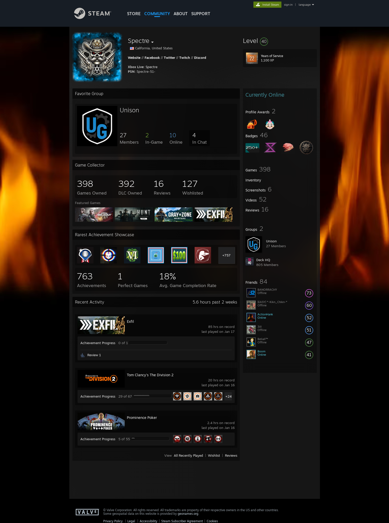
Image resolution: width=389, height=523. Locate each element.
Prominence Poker (142, 417)
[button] (280, 40)
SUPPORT (200, 13)
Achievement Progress (97, 343)
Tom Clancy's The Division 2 (150, 375)
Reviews (231, 455)
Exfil (130, 321)
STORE (134, 13)
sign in (288, 4)
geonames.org (188, 514)
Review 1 (94, 355)
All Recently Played (188, 455)
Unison (271, 241)
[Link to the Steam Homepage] (96, 17)
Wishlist (214, 455)
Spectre (151, 67)
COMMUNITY (157, 13)
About (181, 13)
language (305, 4)
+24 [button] (228, 396)
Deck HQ (263, 260)
